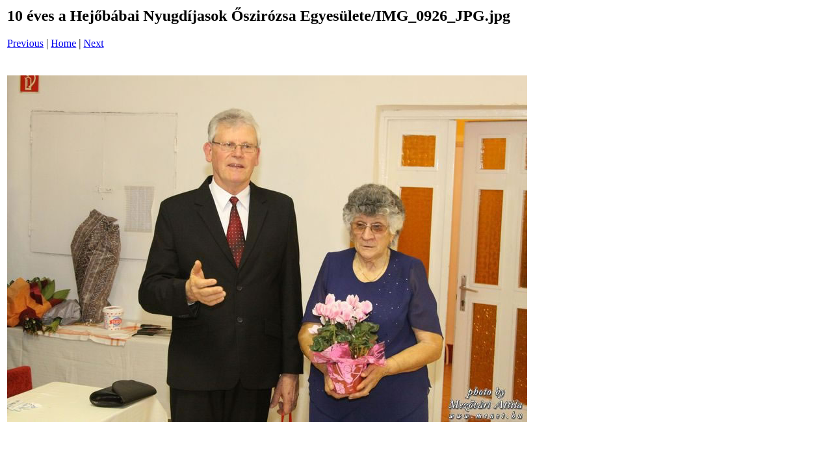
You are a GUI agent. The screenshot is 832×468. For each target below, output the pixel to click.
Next (94, 43)
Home (63, 43)
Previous (25, 43)
